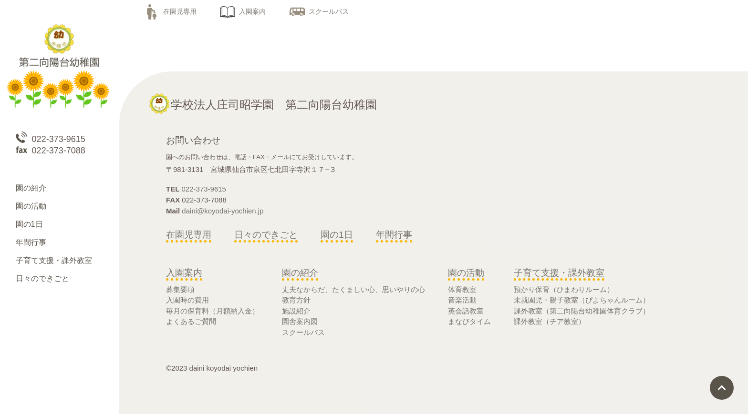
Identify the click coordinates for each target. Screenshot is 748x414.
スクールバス (319, 11)
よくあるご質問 (191, 321)
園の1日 (337, 235)
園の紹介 (300, 273)
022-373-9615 (204, 189)
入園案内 (243, 11)
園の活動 (466, 273)
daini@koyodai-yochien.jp (222, 211)
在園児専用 (170, 11)
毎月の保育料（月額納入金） (212, 311)
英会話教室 (466, 311)
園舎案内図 (300, 321)
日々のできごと (266, 235)
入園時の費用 (187, 300)
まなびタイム (469, 321)
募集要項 (180, 289)
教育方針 (296, 300)
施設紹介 (296, 311)
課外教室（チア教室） (549, 321)
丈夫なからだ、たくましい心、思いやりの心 (353, 289)
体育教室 (462, 289)
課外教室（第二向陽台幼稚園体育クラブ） (582, 311)
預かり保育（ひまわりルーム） (564, 289)
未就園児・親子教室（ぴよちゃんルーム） (582, 300)
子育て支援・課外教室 (559, 273)
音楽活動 (462, 300)
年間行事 (394, 235)
